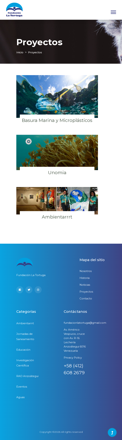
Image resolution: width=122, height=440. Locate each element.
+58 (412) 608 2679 (74, 369)
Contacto (86, 298)
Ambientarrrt (57, 217)
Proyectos (35, 52)
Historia (85, 278)
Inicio (19, 52)
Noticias (85, 284)
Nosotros (86, 271)
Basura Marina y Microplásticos (57, 120)
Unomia (57, 172)
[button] (113, 11)
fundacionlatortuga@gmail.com (85, 322)
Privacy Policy (73, 357)
